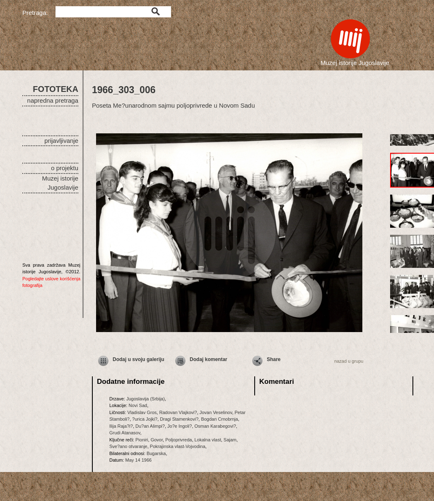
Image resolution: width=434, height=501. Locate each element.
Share (273, 359)
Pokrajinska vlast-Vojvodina (177, 446)
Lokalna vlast (208, 439)
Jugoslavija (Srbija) (145, 398)
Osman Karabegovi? (215, 426)
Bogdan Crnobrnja (219, 419)
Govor (157, 439)
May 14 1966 (138, 460)
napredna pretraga (52, 100)
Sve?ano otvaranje (128, 446)
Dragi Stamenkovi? (179, 419)
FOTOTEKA (55, 89)
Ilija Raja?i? (121, 426)
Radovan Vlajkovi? (178, 412)
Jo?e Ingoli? (179, 426)
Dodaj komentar (208, 359)
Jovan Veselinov (216, 412)
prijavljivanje (61, 140)
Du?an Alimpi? (150, 426)
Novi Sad (137, 405)
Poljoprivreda (178, 439)
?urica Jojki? (144, 419)
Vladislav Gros (142, 412)
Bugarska (156, 453)
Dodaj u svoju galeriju (138, 359)
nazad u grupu (348, 361)
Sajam (230, 439)
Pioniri (141, 439)
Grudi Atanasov (124, 432)
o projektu (64, 167)
